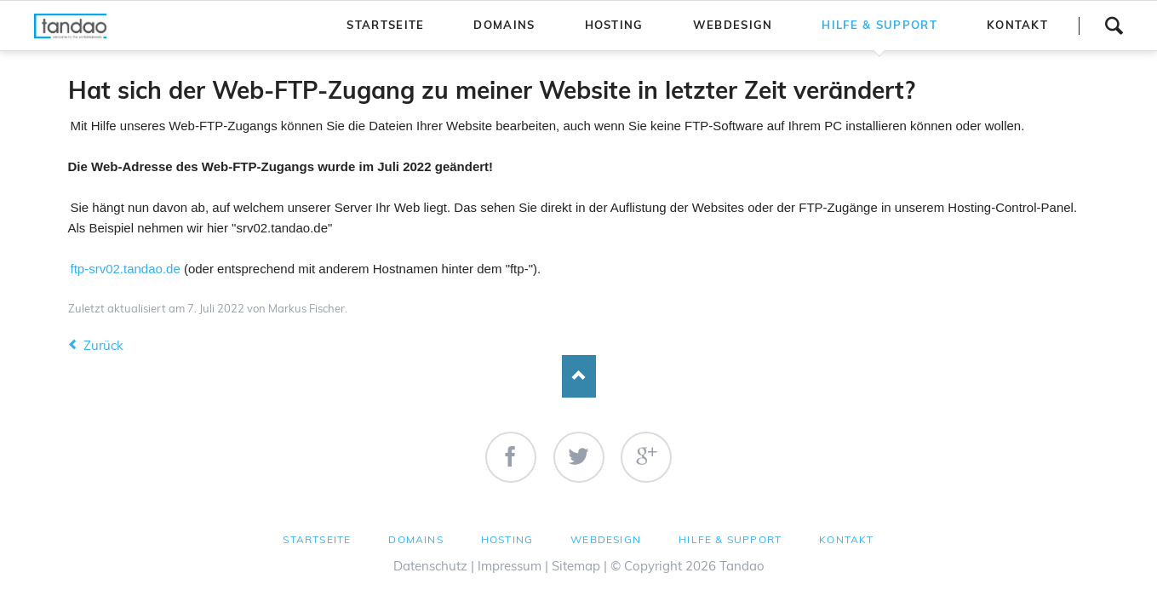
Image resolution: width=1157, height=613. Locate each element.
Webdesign (605, 539)
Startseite (317, 539)
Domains (415, 539)
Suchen (1113, 25)
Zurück (103, 345)
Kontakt (846, 539)
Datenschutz (430, 566)
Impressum (509, 566)
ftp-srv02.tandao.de (125, 268)
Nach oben (579, 376)
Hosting (507, 539)
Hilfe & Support (730, 539)
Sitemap (576, 566)
